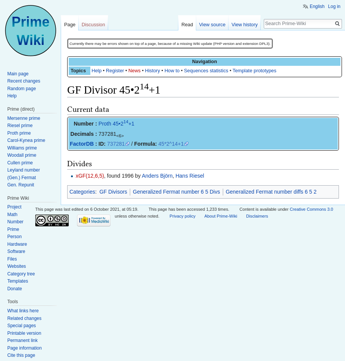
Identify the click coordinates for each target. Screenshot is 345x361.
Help (96, 70)
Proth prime (19, 133)
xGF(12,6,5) (90, 176)
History (152, 70)
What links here (23, 310)
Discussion (93, 24)
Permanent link (22, 340)
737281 (116, 144)
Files (12, 259)
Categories (82, 192)
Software (16, 251)
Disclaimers (257, 216)
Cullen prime (20, 162)
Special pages (21, 325)
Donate (14, 288)
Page (70, 24)
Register (115, 70)
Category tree (21, 274)
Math (12, 214)
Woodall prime (21, 155)
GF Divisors (113, 192)
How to (172, 70)
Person (14, 236)
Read (187, 24)
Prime (13, 229)
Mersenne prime (23, 118)
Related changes (24, 318)
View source (212, 24)
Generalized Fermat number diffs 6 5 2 (271, 192)
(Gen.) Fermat (21, 177)
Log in (334, 6)
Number (15, 221)
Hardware (17, 244)
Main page (17, 73)
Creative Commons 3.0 (311, 209)
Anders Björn (157, 176)
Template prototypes (254, 70)
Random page (21, 88)
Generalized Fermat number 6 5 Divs (176, 192)
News (134, 70)
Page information (24, 348)
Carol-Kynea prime (26, 140)
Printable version (24, 333)
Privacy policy (182, 216)
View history (245, 24)
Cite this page (21, 355)
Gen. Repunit (20, 185)
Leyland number (23, 170)
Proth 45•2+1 (117, 124)
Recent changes (23, 81)
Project (14, 207)
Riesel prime (20, 125)
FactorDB (82, 144)
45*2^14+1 (171, 144)
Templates (17, 281)
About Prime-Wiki (221, 216)
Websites (16, 266)
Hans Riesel (189, 176)
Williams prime (22, 148)
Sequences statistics (206, 70)
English (317, 6)
